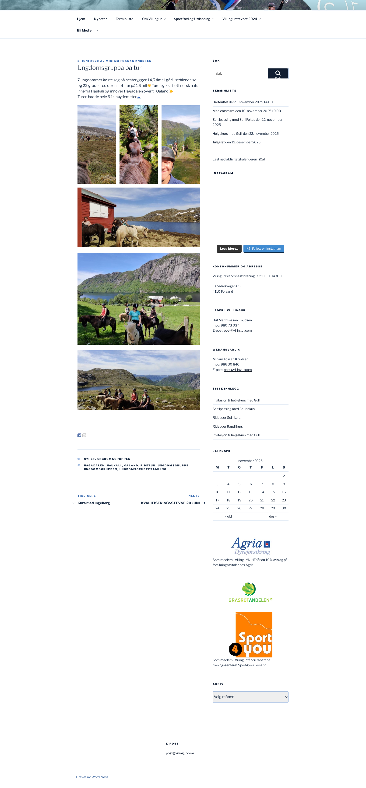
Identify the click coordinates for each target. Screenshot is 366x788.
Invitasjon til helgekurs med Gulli (236, 400)
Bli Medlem (88, 30)
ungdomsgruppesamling (143, 469)
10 (217, 492)
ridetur (148, 465)
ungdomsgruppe (173, 465)
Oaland (131, 465)
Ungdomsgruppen (114, 459)
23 (284, 500)
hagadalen (94, 465)
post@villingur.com (238, 330)
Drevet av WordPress (92, 777)
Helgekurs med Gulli (227, 133)
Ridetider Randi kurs (228, 426)
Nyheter (100, 19)
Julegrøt (219, 142)
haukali (114, 465)
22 (273, 500)
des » (273, 516)
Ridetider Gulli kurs (226, 417)
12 (239, 492)
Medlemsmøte (224, 111)
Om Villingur (154, 19)
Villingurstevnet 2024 (241, 19)
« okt (228, 516)
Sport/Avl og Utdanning (194, 19)
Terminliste (124, 19)
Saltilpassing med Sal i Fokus (234, 119)
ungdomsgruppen (100, 469)
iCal (262, 159)
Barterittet (220, 102)
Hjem (81, 19)
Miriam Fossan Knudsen (128, 61)
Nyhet (89, 459)
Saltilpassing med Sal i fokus (234, 409)
